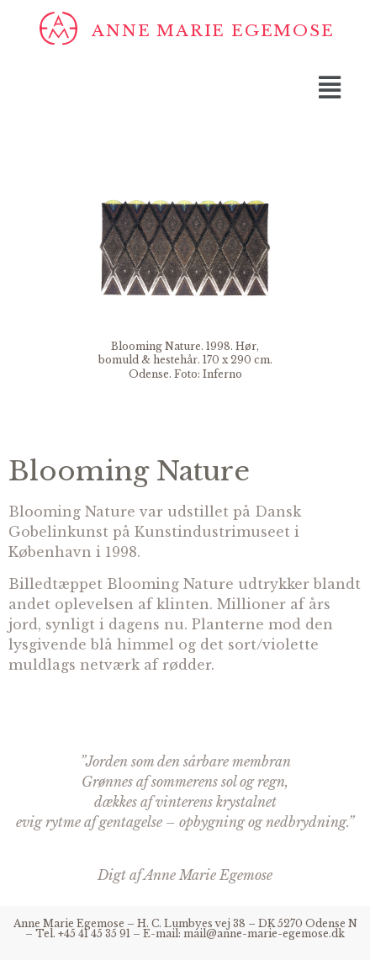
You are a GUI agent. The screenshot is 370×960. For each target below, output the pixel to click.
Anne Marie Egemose (213, 30)
